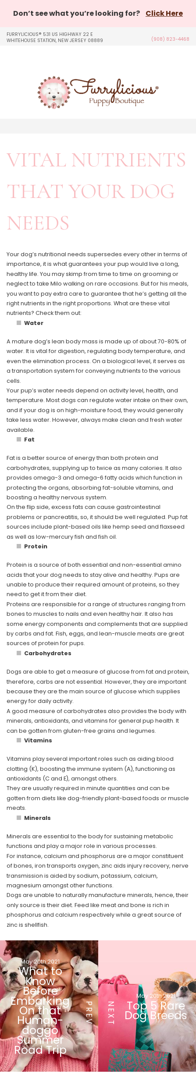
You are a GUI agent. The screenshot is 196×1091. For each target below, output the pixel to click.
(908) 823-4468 (170, 39)
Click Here (164, 13)
